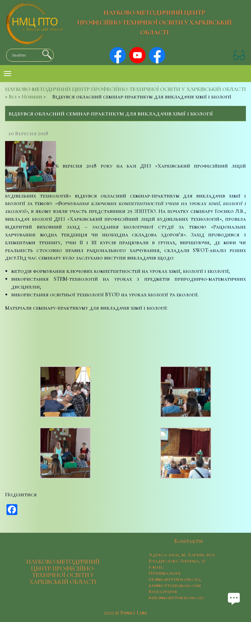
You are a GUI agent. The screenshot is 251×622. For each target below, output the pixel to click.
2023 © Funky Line (125, 612)
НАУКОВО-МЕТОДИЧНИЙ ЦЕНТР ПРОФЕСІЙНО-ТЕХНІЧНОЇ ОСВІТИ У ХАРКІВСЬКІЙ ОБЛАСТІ (154, 22)
